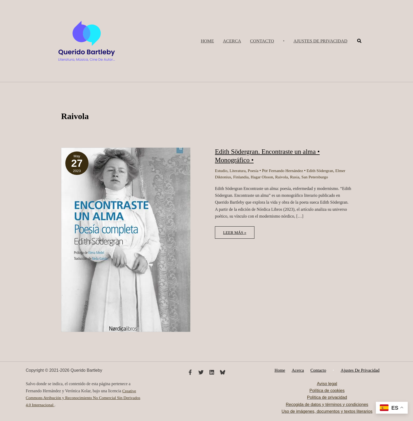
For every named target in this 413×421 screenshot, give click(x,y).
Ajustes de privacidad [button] (357, 370)
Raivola (283, 177)
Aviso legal (327, 383)
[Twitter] (201, 372)
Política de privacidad (327, 397)
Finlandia (241, 177)
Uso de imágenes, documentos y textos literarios (327, 411)
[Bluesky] (222, 372)
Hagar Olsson (263, 177)
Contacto (318, 370)
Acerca (299, 370)
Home (282, 370)
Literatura (238, 170)
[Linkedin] (211, 372)
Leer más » (238, 234)
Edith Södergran (322, 170)
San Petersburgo (317, 177)
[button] (320, 41)
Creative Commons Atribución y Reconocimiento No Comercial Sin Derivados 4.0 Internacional (85, 398)
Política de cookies (327, 391)
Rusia (297, 177)
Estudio (221, 170)
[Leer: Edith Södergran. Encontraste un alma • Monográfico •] (125, 239)
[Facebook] (190, 372)
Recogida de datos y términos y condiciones (327, 405)
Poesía (254, 170)
